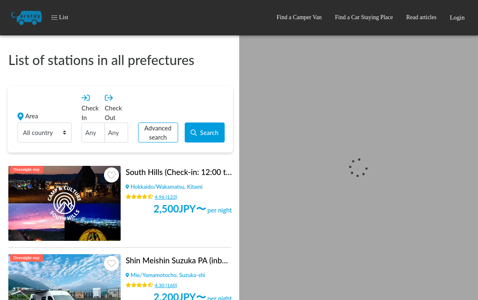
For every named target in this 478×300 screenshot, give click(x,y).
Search (204, 132)
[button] (299, 17)
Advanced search (157, 132)
